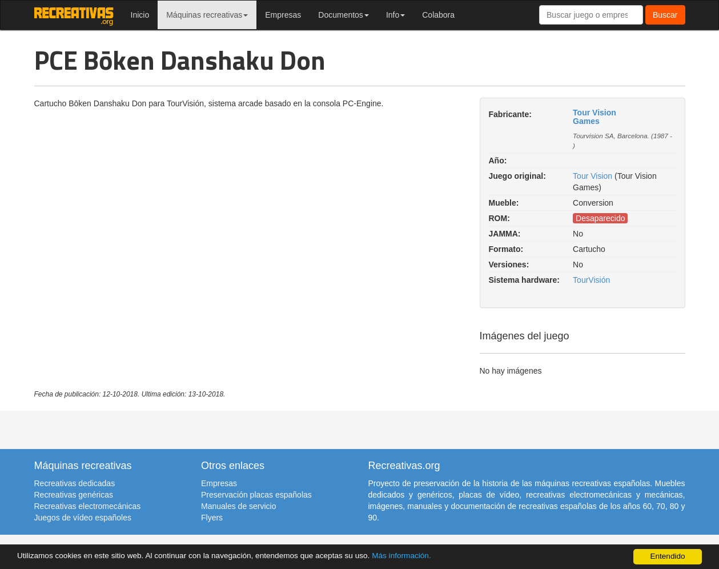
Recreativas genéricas (74, 494)
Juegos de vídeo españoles (82, 517)
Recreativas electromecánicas (87, 506)
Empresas (283, 14)
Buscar (665, 14)
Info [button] (395, 14)
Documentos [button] (343, 14)
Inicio (140, 14)
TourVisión (591, 279)
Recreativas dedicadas (74, 483)
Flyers (212, 517)
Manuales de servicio (238, 506)
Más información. (401, 555)
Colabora (438, 14)
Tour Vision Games (594, 117)
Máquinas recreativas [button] (207, 14)
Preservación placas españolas (256, 494)
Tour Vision (592, 176)
